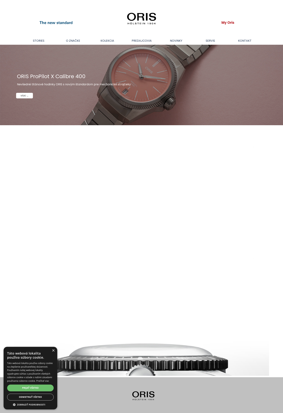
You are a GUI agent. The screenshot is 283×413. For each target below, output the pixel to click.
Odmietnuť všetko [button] (30, 397)
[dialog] (30, 378)
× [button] (53, 350)
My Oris (227, 22)
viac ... (24, 95)
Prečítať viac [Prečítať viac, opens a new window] (42, 380)
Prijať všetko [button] (30, 387)
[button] (30, 404)
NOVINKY (176, 41)
